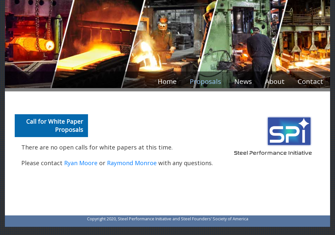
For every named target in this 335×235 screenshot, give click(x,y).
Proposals (205, 81)
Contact (310, 81)
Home (167, 81)
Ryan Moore (80, 163)
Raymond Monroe (132, 163)
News (243, 81)
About (275, 81)
